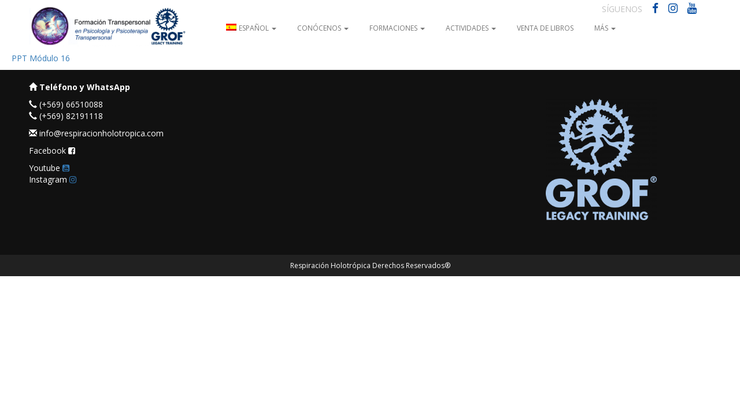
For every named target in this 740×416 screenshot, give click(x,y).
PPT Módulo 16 (41, 58)
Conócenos (323, 28)
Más (605, 28)
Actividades (471, 28)
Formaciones (397, 28)
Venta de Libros (545, 28)
